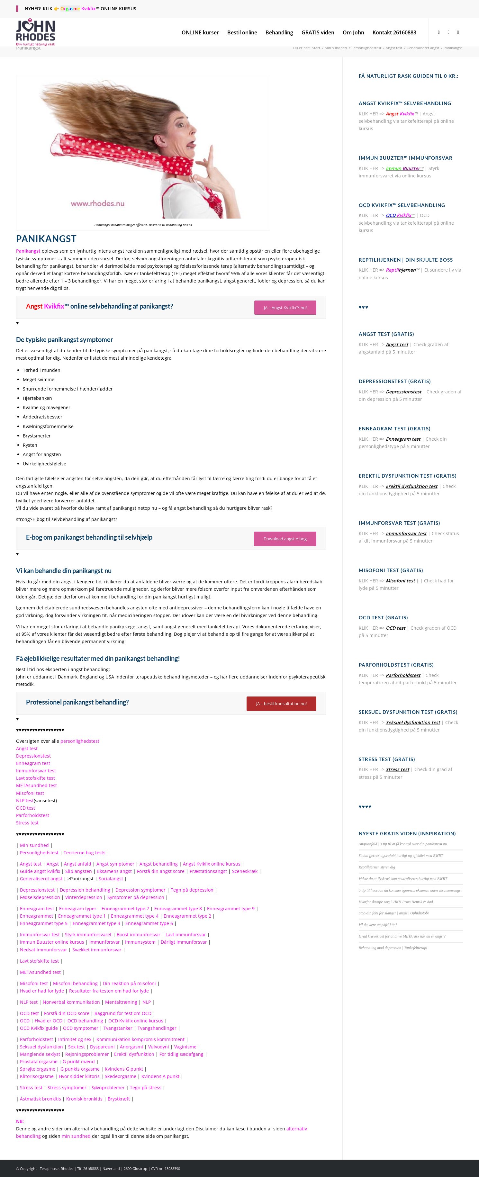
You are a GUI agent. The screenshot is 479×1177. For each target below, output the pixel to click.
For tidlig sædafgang (181, 1054)
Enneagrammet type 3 (96, 923)
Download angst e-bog (285, 539)
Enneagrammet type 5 (44, 923)
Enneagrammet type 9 (231, 908)
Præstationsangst (208, 871)
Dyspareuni (102, 1047)
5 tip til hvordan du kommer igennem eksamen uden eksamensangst (410, 890)
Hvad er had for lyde (42, 991)
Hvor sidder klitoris (79, 1076)
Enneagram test (33, 763)
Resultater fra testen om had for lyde (109, 991)
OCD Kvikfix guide (39, 1028)
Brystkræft (119, 1099)
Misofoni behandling (75, 983)
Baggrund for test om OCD (123, 1013)
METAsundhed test (36, 785)
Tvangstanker (118, 1028)
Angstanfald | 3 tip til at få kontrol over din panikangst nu (403, 844)
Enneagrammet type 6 (149, 923)
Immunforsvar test (36, 771)
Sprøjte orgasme (37, 1069)
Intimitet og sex (74, 1039)
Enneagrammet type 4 (134, 916)
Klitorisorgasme (37, 1076)
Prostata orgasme (39, 1061)
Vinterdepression (83, 897)
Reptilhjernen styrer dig (377, 867)
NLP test (25, 800)
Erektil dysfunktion (134, 1054)
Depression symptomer (140, 890)
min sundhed (76, 1136)
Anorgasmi (131, 1047)
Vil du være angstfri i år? (378, 924)
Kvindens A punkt (160, 1076)
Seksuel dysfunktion (41, 1047)
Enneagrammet (36, 916)
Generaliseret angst (41, 879)
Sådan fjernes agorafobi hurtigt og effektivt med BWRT (401, 855)
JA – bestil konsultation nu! (281, 703)
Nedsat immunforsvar (43, 950)
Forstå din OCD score (66, 1013)
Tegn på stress (145, 1087)
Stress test (27, 823)
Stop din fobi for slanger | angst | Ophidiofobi (394, 913)
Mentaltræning (121, 1002)
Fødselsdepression (40, 897)
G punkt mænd (79, 1061)
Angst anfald (77, 864)
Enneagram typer (77, 908)
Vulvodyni (158, 1047)
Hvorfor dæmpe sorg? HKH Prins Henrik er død (396, 902)
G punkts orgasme (80, 1069)
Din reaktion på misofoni (129, 983)
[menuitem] (200, 32)
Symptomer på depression (135, 897)
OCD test (25, 808)
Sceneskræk (245, 871)
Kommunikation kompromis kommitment (140, 1039)
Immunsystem (140, 942)
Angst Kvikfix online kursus (211, 864)
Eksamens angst (114, 871)
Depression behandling (85, 890)
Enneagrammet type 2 (187, 916)
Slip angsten (78, 871)
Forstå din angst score (161, 871)
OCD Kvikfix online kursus (135, 1021)
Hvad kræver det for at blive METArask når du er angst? (402, 936)
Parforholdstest (32, 815)
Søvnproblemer (108, 1087)
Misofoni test (30, 793)
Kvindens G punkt (124, 1069)
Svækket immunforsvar (97, 950)
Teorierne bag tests (84, 852)
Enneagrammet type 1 (82, 916)
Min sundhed (34, 845)
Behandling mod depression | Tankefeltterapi (393, 948)
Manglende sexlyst (40, 1054)
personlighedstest (79, 741)
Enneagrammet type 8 (178, 908)
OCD (25, 1021)
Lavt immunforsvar (186, 934)
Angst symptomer (115, 864)
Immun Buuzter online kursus (52, 942)
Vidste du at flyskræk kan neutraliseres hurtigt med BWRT (403, 878)
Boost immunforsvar (138, 934)
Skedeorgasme (120, 1076)
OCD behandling (85, 1021)
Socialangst (111, 879)
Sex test (76, 1047)
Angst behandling (159, 864)
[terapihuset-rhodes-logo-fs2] (35, 32)
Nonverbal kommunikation (71, 1002)
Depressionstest (33, 756)
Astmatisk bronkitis (40, 1099)
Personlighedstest (39, 852)
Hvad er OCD (48, 1021)
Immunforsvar (104, 942)
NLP (146, 1002)
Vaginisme (185, 1047)
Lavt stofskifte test (35, 778)
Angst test (27, 748)
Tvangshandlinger (157, 1028)
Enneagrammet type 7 (125, 908)
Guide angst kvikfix (40, 871)
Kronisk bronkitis (84, 1099)
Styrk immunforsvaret (88, 934)
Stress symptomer (67, 1087)
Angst (53, 864)
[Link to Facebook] (439, 32)
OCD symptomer (80, 1028)
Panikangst (28, 47)
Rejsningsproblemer (87, 1054)
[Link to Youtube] (458, 32)
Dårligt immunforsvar (184, 942)
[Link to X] (448, 32)
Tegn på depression (192, 890)
